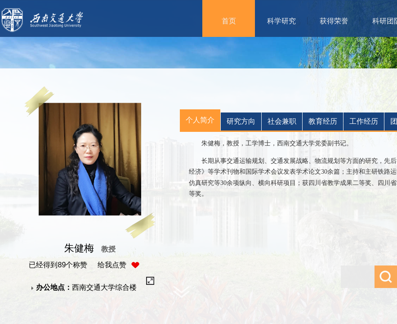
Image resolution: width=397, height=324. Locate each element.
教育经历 (322, 121)
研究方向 (241, 121)
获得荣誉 (334, 21)
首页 (229, 21)
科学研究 (281, 21)
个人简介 (200, 120)
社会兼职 (282, 121)
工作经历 (363, 121)
